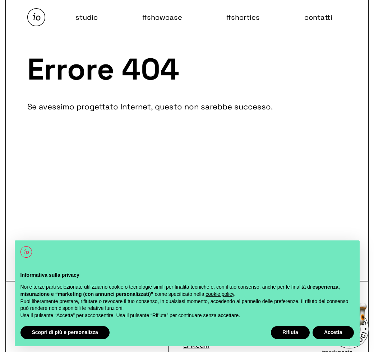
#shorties (243, 17)
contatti (318, 17)
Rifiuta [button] (290, 332)
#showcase (162, 17)
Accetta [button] (333, 332)
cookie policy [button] (220, 294)
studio (86, 17)
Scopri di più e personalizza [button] (65, 332)
